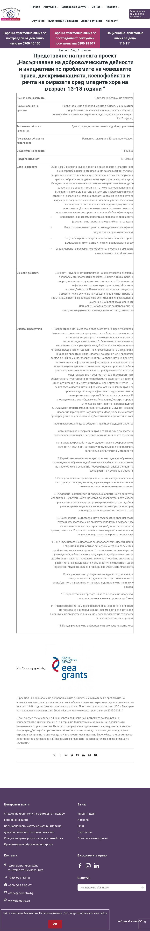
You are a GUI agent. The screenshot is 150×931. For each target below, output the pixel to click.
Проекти (112, 6)
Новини (86, 50)
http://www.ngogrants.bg (55, 668)
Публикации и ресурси (63, 20)
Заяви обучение (91, 20)
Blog (74, 50)
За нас (97, 6)
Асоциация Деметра (49, 921)
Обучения (38, 20)
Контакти (112, 20)
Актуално (50, 6)
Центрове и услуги (75, 6)
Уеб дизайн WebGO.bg (131, 921)
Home (63, 50)
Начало (35, 6)
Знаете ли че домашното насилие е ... (137, 14)
